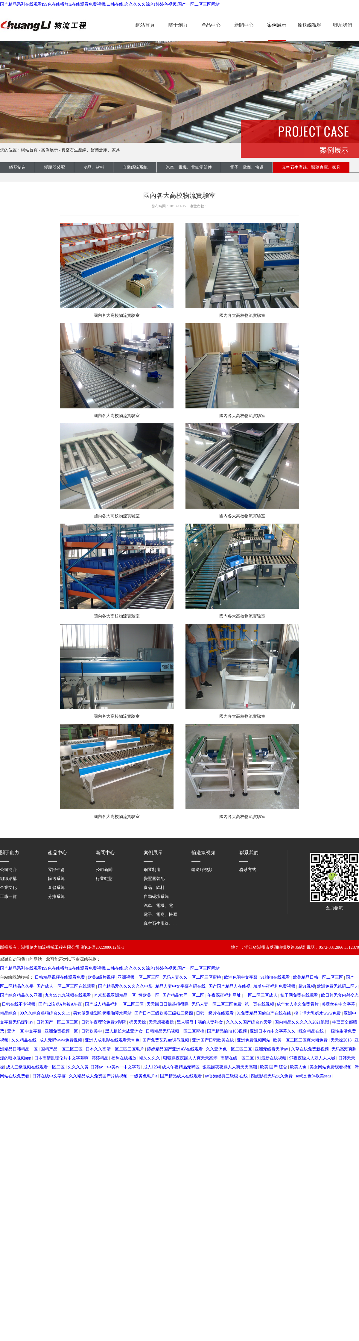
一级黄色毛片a (144, 1076)
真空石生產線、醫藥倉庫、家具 (173, 923)
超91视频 (306, 986)
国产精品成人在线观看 (181, 1076)
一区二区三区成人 (261, 995)
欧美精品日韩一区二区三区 (318, 977)
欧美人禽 (299, 1067)
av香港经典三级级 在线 (227, 1076)
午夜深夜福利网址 (224, 995)
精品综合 (9, 1013)
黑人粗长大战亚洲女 (124, 1031)
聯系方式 (247, 869)
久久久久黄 (78, 1067)
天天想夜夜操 (162, 1022)
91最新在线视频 (272, 1058)
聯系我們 (342, 25)
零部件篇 (56, 869)
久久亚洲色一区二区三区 (229, 1049)
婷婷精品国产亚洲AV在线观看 (175, 1049)
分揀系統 (56, 896)
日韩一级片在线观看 (215, 1013)
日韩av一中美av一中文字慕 (115, 1067)
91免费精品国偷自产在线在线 (264, 1013)
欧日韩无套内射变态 (340, 995)
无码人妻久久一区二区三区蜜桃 (192, 977)
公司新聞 (104, 869)
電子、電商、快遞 (247, 167)
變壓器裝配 (54, 167)
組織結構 (8, 878)
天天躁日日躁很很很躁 (168, 1004)
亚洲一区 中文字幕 (25, 1031)
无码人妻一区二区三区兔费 (217, 1004)
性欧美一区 (150, 995)
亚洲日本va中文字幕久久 (273, 1031)
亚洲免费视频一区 (62, 1031)
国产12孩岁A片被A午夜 (60, 1004)
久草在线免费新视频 (310, 1049)
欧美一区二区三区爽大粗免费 (301, 1040)
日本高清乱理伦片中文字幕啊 (62, 1058)
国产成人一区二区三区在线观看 (66, 986)
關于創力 (178, 25)
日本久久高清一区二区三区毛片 (115, 1049)
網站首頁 (145, 25)
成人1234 (151, 1067)
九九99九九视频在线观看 (68, 995)
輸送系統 (56, 878)
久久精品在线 (24, 1040)
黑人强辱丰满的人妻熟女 (200, 1022)
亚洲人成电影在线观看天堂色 (113, 1040)
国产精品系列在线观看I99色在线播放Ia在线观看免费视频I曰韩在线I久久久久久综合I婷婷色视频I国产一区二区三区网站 (110, 4)
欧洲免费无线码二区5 (337, 986)
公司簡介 (8, 869)
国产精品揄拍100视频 (227, 1031)
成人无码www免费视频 (61, 1040)
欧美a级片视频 (102, 977)
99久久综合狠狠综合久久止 (45, 1013)
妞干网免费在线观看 (299, 995)
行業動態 (104, 878)
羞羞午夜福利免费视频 (274, 986)
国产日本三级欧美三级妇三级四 (164, 1013)
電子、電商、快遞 (160, 914)
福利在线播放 (124, 1058)
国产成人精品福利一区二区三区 (115, 1004)
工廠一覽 (8, 896)
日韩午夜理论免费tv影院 (104, 1022)
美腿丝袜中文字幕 (339, 1004)
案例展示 (276, 25)
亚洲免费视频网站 (254, 1040)
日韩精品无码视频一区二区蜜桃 (176, 1031)
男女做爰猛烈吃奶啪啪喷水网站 (103, 1013)
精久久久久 (150, 1058)
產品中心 (210, 25)
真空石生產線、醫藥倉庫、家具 (311, 167)
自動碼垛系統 (134, 167)
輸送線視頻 (310, 25)
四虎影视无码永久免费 (272, 1076)
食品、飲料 (154, 887)
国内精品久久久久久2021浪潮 (302, 1022)
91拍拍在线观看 (276, 977)
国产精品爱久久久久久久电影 (126, 986)
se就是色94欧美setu (314, 1076)
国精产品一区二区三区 (62, 1049)
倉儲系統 (56, 887)
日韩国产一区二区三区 (57, 1022)
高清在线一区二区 (237, 1058)
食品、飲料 (93, 167)
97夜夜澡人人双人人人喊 (313, 1058)
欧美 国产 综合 (274, 1067)
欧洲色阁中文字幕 (241, 977)
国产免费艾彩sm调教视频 (166, 1040)
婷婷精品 (100, 1058)
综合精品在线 (312, 1031)
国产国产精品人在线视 (230, 986)
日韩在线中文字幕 (49, 1076)
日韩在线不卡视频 (19, 1004)
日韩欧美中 (92, 1031)
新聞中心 (243, 25)
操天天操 (138, 1022)
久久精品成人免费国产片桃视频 (99, 1076)
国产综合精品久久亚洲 (21, 995)
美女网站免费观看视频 (331, 1067)
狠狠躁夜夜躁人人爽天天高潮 (191, 1058)
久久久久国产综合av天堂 (249, 1022)
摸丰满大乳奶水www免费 (318, 1013)
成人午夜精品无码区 (181, 1067)
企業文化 (8, 887)
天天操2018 (342, 1040)
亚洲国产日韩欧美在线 (213, 1040)
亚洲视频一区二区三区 (139, 977)
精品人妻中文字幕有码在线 (181, 986)
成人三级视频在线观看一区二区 (36, 1067)
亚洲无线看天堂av (272, 1049)
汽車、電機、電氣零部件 (167, 905)
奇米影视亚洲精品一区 (115, 995)
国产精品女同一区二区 (184, 995)
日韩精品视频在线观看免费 (60, 977)
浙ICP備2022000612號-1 (102, 947)
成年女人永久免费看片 (298, 1004)
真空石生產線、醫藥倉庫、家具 (90, 150)
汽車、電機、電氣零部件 (189, 167)
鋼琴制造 (17, 167)
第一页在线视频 (260, 1004)
